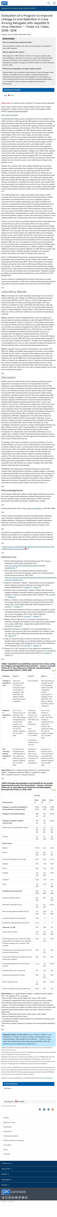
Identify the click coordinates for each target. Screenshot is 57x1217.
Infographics (7, 1131)
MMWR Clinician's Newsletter (13, 1140)
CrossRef (27, 587)
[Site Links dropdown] (54, 3)
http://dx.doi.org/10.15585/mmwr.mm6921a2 (19, 1044)
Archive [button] (5, 1185)
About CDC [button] (6, 1169)
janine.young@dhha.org (35, 508)
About (6, 1150)
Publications (7, 1127)
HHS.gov (4, 1201)
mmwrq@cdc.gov (47, 1078)
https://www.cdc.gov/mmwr (29, 1072)
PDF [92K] (19, 1102)
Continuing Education (10, 1136)
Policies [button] (5, 1174)
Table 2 (4, 309)
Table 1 (28, 300)
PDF (9, 95)
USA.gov (10, 1201)
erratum (37, 103)
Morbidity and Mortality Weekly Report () (18, 8)
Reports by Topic (9, 1122)
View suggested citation (9, 115)
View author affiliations (17, 111)
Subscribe (6, 1154)
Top (2, 287)
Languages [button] (6, 1179)
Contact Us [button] (6, 1163)
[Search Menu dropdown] (49, 3)
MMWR (6, 1118)
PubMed (37, 587)
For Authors (7, 1145)
